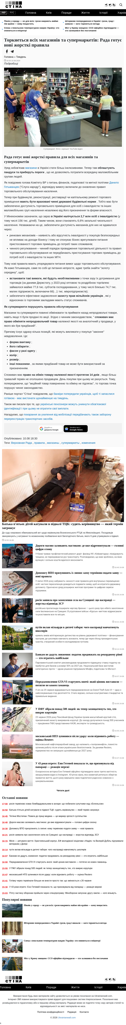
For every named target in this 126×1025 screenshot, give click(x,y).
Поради (66, 12)
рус (12, 12)
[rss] (113, 4)
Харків (122, 12)
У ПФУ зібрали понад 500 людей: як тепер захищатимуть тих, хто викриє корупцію (50, 868)
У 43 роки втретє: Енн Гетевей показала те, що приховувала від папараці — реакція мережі (55, 887)
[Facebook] (7, 51)
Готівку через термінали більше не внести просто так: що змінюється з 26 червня (50, 880)
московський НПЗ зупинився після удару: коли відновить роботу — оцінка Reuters (50, 874)
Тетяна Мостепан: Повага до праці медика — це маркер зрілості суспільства (48, 816)
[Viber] (17, 51)
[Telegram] (12, 51)
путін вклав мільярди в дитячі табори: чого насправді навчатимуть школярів (47, 849)
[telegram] (106, 4)
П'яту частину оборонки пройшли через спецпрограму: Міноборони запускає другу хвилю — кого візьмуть (62, 893)
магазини (31, 167)
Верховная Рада (21, 442)
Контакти (84, 1012)
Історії (103, 12)
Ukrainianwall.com (67, 1017)
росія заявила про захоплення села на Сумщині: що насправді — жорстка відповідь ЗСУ (54, 835)
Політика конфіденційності (50, 1012)
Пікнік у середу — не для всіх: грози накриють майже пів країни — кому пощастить (31, 22)
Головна (30, 12)
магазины (53, 442)
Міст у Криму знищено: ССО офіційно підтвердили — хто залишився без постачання (92, 29)
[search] (121, 5)
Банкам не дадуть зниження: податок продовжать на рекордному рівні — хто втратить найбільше (58, 856)
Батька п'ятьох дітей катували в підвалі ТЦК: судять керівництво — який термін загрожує (54, 810)
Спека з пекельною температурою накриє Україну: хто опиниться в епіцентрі (31, 29)
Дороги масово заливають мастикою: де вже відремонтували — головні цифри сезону (53, 822)
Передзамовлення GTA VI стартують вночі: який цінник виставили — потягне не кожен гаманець (58, 862)
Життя (85, 12)
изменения (88, 442)
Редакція (72, 1012)
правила (39, 442)
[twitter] (110, 4)
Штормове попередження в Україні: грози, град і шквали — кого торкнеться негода (89, 22)
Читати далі (63, 790)
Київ (49, 12)
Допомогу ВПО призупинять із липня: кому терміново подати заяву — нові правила (51, 828)
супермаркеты (70, 442)
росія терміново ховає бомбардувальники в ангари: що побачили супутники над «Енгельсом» (56, 804)
